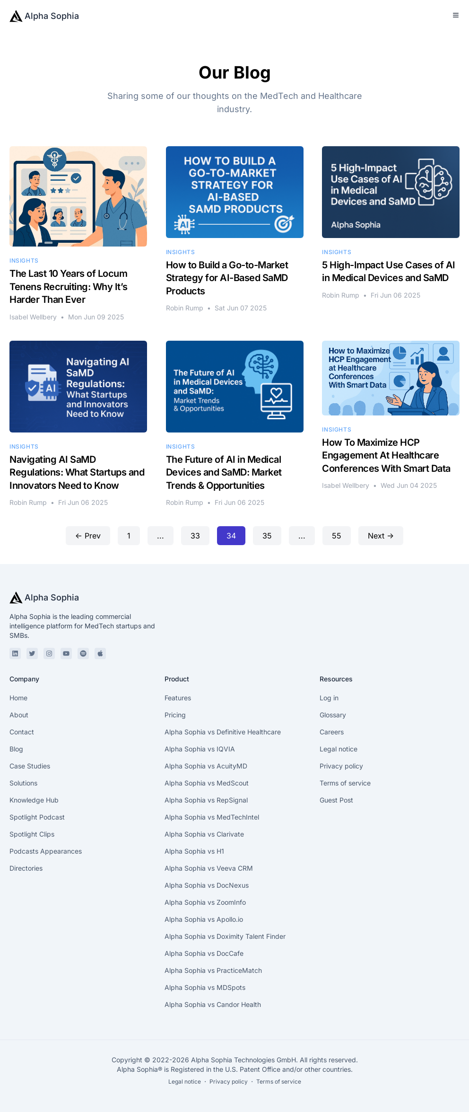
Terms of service (345, 783)
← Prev (88, 535)
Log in (329, 698)
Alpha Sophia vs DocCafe (204, 953)
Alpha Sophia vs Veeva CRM (209, 868)
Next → (381, 535)
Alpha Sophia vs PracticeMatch (213, 970)
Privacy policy (341, 766)
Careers (332, 732)
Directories (26, 868)
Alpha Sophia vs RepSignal (206, 800)
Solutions (23, 783)
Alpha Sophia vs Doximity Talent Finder (225, 936)
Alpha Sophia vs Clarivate (204, 834)
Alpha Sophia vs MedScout (207, 783)
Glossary (333, 715)
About (18, 715)
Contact (21, 732)
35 (267, 535)
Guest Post (336, 800)
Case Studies (29, 766)
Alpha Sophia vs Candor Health (213, 1004)
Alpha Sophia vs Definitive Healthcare (223, 732)
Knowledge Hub (34, 800)
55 (336, 535)
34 (231, 535)
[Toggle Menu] (456, 15)
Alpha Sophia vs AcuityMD (206, 766)
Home (18, 698)
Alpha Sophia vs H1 (194, 851)
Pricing (175, 715)
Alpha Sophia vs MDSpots (205, 987)
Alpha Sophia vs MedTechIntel (212, 817)
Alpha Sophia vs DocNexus (207, 885)
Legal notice (338, 749)
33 (195, 535)
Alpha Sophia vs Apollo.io (204, 919)
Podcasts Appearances (45, 851)
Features (178, 698)
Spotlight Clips (31, 834)
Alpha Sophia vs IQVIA (200, 749)
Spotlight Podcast (37, 817)
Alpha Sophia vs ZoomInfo (205, 902)
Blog (16, 749)
